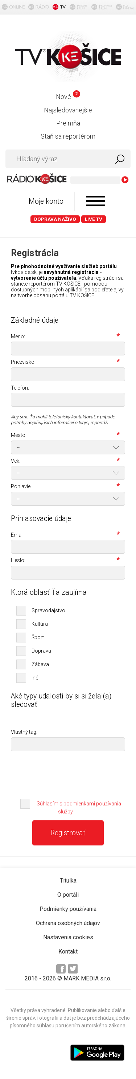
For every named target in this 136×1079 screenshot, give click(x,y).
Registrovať (68, 833)
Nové (68, 96)
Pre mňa (68, 123)
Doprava (41, 651)
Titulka (68, 880)
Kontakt (68, 951)
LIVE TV (93, 219)
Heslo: (65, 561)
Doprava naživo (55, 219)
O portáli (68, 894)
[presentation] (68, 773)
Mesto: (65, 436)
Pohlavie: (65, 487)
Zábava (40, 664)
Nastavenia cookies (68, 937)
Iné (35, 678)
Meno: (65, 337)
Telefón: (20, 388)
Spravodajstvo (48, 610)
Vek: (65, 461)
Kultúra (40, 624)
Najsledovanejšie (68, 110)
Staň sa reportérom (68, 136)
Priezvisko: (65, 362)
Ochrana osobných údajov (68, 923)
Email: (65, 535)
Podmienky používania (68, 908)
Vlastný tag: (24, 732)
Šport (38, 637)
